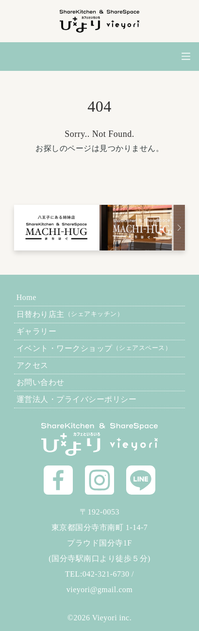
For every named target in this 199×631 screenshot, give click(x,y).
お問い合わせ (41, 382)
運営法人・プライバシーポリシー (77, 399)
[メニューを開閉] (186, 57)
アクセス (33, 365)
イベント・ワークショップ (94, 348)
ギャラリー (37, 331)
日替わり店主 (70, 314)
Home (26, 297)
